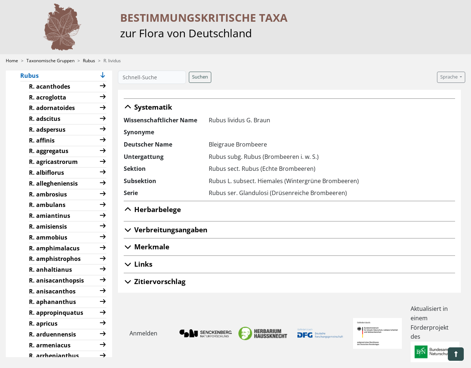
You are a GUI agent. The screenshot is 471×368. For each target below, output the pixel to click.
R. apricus (43, 323)
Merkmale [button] (146, 246)
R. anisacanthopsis (56, 280)
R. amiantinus (49, 216)
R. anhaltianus (50, 270)
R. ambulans (47, 205)
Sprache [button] (449, 77)
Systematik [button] (148, 107)
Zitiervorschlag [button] (155, 281)
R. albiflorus (46, 173)
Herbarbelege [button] (152, 209)
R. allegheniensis (53, 183)
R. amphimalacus (54, 248)
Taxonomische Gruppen (50, 61)
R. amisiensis (48, 226)
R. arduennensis (52, 334)
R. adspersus (47, 130)
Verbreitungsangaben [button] (165, 229)
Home (12, 61)
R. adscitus (44, 119)
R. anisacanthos (52, 291)
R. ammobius (48, 237)
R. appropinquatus (56, 313)
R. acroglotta (47, 97)
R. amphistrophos (55, 259)
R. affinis (42, 140)
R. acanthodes (49, 86)
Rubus (89, 61)
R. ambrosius (48, 194)
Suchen (200, 77)
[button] (102, 76)
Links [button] (138, 264)
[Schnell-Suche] (152, 77)
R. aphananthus (52, 302)
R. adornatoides (52, 108)
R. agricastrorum (53, 162)
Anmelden (143, 333)
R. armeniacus (50, 345)
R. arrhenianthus (54, 356)
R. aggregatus (48, 151)
